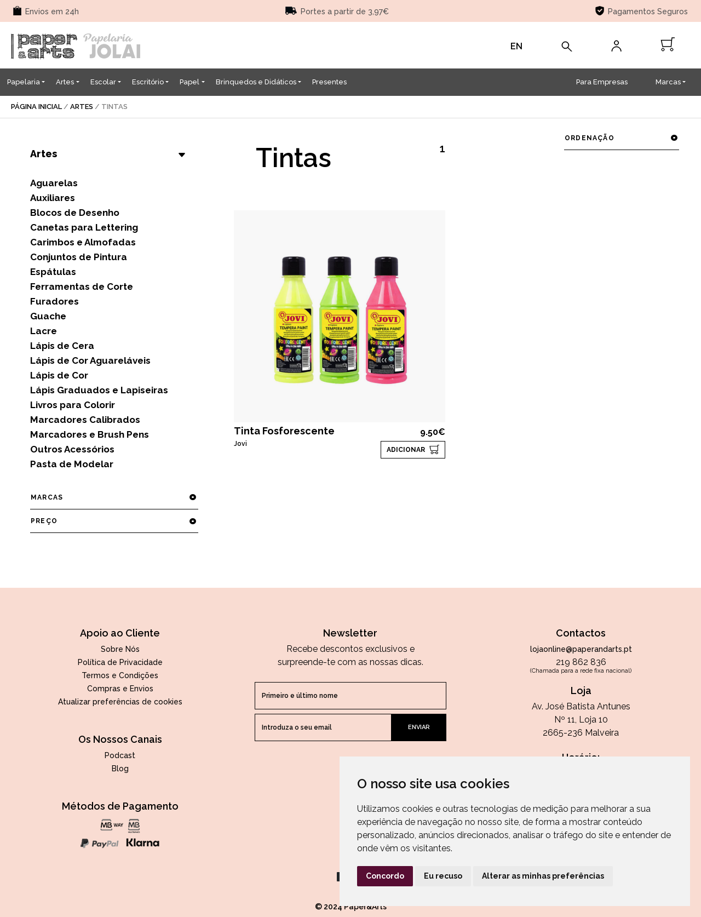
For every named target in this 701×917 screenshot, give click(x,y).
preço (114, 521)
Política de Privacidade (120, 662)
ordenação (621, 138)
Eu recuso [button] (443, 876)
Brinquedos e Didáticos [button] (256, 82)
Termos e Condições (120, 675)
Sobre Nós (120, 649)
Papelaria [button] (23, 82)
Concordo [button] (385, 876)
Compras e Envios (120, 688)
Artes (81, 106)
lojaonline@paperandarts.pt (581, 649)
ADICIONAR (406, 450)
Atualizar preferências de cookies (120, 701)
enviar (419, 727)
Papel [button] (189, 82)
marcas (114, 497)
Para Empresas (602, 82)
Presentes (329, 82)
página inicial (36, 106)
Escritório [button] (148, 82)
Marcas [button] (668, 82)
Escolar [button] (103, 82)
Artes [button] (65, 82)
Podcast (120, 755)
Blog (120, 768)
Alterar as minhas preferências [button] (543, 876)
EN (516, 46)
